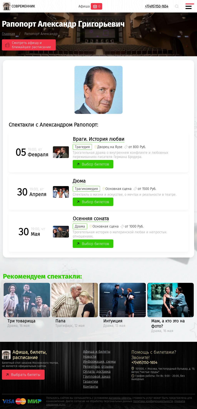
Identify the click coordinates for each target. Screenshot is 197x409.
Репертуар (91, 366)
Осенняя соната (91, 219)
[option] (27, 306)
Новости (89, 356)
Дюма (79, 181)
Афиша (84, 6)
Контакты (90, 386)
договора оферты (120, 398)
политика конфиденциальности (153, 401)
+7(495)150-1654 (156, 6)
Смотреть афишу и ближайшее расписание (31, 45)
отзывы (107, 366)
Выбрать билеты (25, 374)
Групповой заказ (96, 376)
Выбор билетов (95, 164)
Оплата (89, 371)
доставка (103, 371)
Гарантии (90, 381)
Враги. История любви (98, 139)
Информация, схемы (99, 361)
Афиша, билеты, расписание (24, 354)
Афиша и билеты (96, 351)
